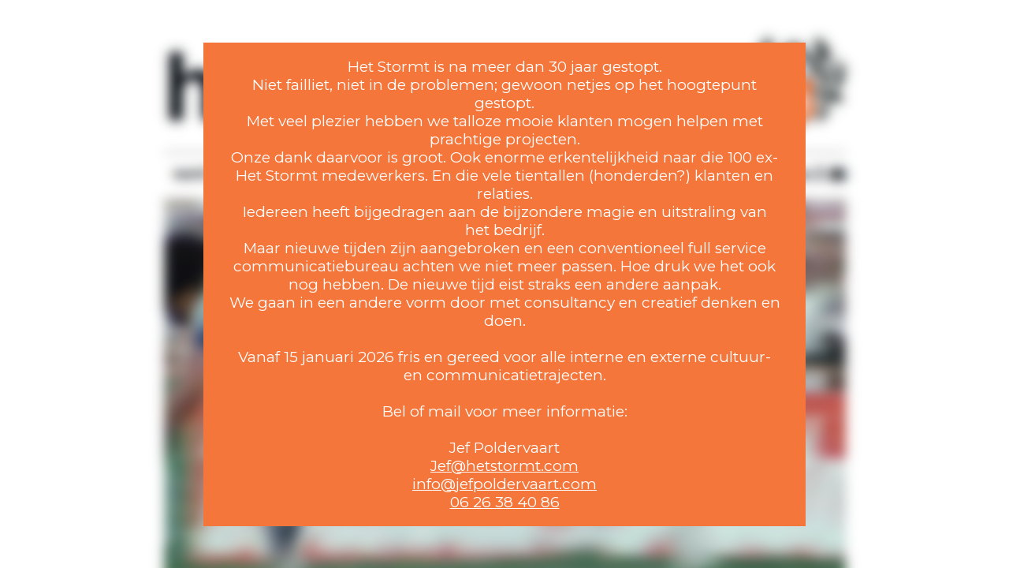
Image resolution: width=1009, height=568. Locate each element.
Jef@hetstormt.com (504, 466)
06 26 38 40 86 (505, 502)
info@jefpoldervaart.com (504, 484)
